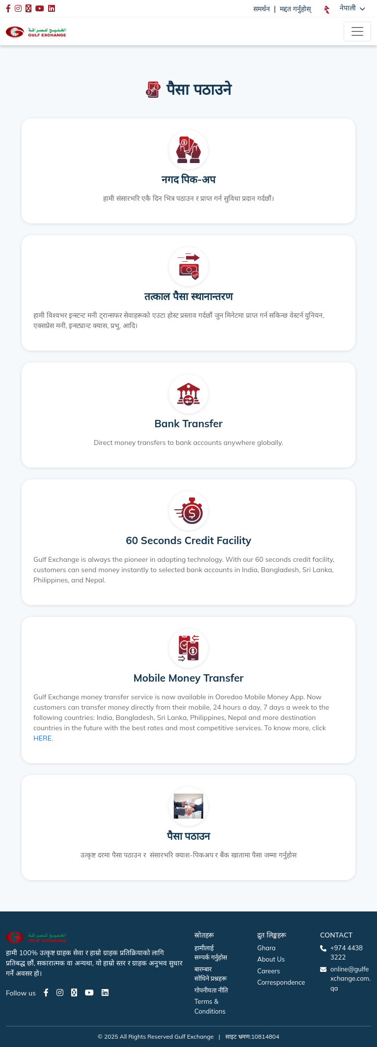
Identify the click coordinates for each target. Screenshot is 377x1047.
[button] (345, 8)
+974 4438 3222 (346, 953)
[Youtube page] (89, 992)
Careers (268, 971)
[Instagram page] (59, 992)
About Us (271, 959)
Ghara (266, 948)
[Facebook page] (46, 992)
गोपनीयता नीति (211, 990)
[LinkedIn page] (105, 992)
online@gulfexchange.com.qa (350, 978)
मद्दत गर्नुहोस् (295, 8)
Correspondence (281, 982)
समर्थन (261, 8)
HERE (42, 738)
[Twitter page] (74, 992)
